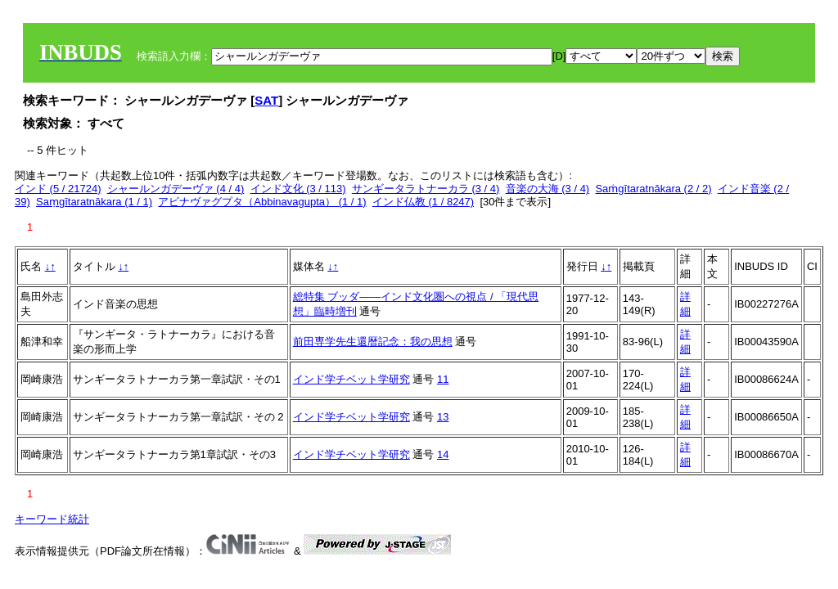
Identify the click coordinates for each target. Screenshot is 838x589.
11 (442, 379)
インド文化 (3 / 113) (298, 188)
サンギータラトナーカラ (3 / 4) (426, 188)
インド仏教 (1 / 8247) (423, 202)
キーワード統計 (52, 519)
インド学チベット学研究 (351, 379)
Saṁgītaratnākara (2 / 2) (653, 188)
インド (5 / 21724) (58, 188)
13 (442, 417)
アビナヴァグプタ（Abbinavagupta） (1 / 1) (262, 202)
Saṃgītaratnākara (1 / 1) (94, 202)
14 (442, 454)
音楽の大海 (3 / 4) (548, 188)
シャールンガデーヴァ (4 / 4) (176, 188)
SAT (266, 100)
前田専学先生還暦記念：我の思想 (373, 341)
